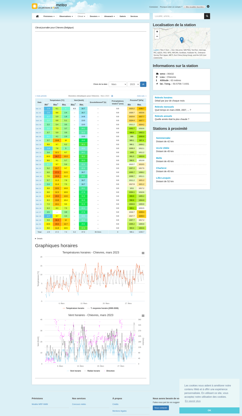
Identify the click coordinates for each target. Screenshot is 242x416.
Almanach (109, 16)
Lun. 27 (38, 212)
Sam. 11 (38, 148)
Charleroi (181, 170)
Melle (181, 160)
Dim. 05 (38, 124)
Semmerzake (181, 140)
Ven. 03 (38, 116)
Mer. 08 (38, 136)
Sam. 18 (38, 176)
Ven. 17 (38, 172)
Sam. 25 (38, 204)
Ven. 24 (38, 200)
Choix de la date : (100, 84)
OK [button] (209, 410)
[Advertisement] (90, 56)
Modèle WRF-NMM (40, 404)
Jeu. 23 (38, 196)
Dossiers (95, 16)
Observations (66, 16)
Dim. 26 (38, 208)
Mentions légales (120, 411)
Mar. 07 (38, 132)
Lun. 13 (38, 156)
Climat (81, 16)
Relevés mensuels (181, 109)
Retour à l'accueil (50, 6)
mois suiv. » (141, 96)
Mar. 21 (38, 188)
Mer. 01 (38, 108)
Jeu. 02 (38, 113)
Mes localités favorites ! (194, 7)
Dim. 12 (38, 152)
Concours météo (79, 404)
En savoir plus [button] (193, 401)
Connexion (153, 7)
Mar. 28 (38, 216)
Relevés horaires (181, 99)
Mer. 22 (38, 192)
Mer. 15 (38, 164)
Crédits (115, 404)
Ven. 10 (38, 144)
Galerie (123, 16)
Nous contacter (160, 408)
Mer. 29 (38, 220)
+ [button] (157, 32)
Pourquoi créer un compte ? (171, 7)
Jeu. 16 (38, 168)
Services (134, 16)
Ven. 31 (38, 228)
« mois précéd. (41, 96)
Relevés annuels (181, 118)
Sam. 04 (38, 120)
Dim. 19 (38, 180)
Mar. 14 (38, 160)
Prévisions (49, 16)
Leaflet (156, 50)
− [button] (157, 36)
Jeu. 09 (38, 140)
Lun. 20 (38, 184)
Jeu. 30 (38, 224)
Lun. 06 (38, 128)
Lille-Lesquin (181, 180)
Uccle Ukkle (181, 150)
